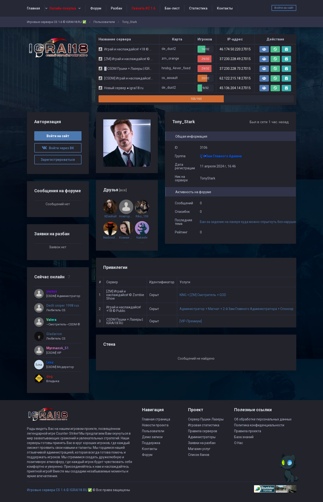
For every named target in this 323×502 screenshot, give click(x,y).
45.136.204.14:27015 (235, 88)
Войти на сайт (283, 7)
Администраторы (201, 437)
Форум (95, 8)
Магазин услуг (199, 449)
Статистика (198, 8)
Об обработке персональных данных (263, 419)
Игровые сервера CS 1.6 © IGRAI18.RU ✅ (56, 22)
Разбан (116, 8)
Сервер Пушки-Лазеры (206, 419)
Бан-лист (172, 8)
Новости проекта (155, 425)
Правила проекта (247, 431)
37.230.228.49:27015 (235, 59)
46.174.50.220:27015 (235, 49)
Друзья (115, 189)
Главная (33, 8)
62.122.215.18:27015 (235, 78)
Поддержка (151, 443)
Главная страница (156, 419)
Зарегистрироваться (58, 160)
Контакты (225, 8)
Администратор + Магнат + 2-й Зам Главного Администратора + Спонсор (236, 309)
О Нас (238, 443)
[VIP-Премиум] (191, 321)
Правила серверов (202, 431)
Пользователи (104, 22)
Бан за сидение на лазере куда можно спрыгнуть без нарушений (250, 222)
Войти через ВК (58, 148)
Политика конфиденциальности (259, 425)
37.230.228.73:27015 (235, 68)
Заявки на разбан (201, 443)
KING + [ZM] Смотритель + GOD (203, 295)
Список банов (198, 455)
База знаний (244, 437)
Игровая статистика (203, 425)
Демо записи (152, 437)
